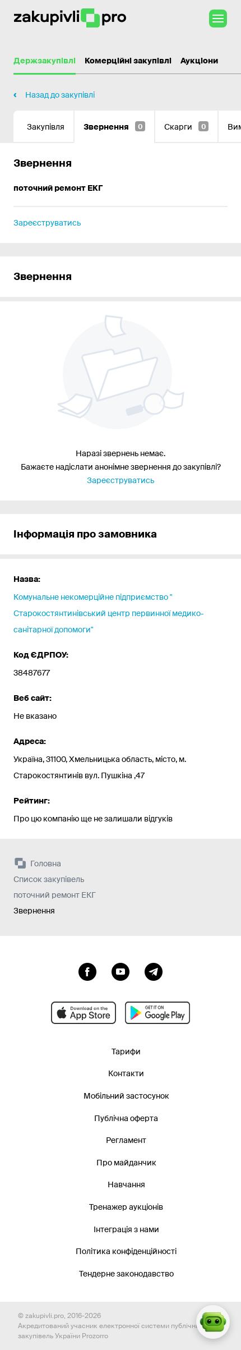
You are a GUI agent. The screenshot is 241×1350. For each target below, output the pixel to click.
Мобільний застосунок (126, 1096)
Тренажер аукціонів (126, 1207)
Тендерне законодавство (126, 1274)
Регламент (126, 1140)
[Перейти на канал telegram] (154, 970)
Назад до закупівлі (60, 95)
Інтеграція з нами (126, 1229)
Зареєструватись (47, 223)
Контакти (126, 1073)
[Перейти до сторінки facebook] (87, 970)
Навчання (126, 1184)
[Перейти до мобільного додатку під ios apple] (83, 1013)
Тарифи (126, 1051)
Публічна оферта (126, 1118)
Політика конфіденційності (126, 1251)
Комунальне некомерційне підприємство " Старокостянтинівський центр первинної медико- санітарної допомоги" (108, 613)
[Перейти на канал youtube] (120, 970)
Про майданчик (126, 1163)
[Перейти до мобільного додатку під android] (157, 1013)
